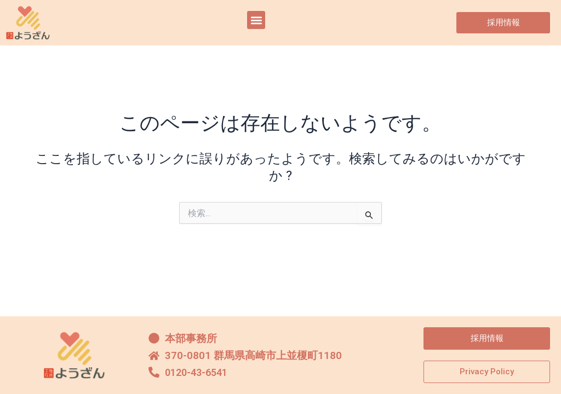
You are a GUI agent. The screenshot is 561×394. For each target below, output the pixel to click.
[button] (256, 20)
